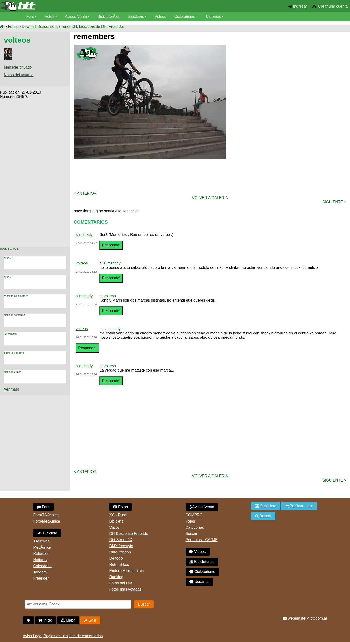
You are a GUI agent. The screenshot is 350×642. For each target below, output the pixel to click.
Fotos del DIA (121, 583)
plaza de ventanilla (14, 315)
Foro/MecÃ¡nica (46, 521)
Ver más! (11, 389)
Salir (90, 620)
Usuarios (213, 17)
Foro (30, 17)
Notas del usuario (19, 75)
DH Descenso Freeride (128, 534)
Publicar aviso (299, 506)
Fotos (49, 17)
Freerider (41, 578)
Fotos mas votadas (125, 589)
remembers (10, 333)
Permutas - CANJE (202, 540)
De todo (116, 558)
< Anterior (85, 193)
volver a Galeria (210, 198)
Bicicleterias (202, 562)
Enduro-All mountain (126, 571)
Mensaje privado (18, 67)
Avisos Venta (76, 17)
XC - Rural (118, 515)
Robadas (41, 554)
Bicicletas (136, 17)
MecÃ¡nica (42, 547)
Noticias (40, 560)
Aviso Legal (32, 636)
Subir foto (265, 506)
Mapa (68, 620)
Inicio (45, 620)
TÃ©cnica (41, 541)
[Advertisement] (35, 170)
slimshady (84, 235)
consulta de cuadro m (16, 295)
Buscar (191, 534)
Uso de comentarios (86, 636)
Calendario (42, 566)
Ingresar (300, 6)
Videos (160, 17)
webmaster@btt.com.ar (305, 618)
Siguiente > (334, 202)
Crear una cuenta (333, 6)
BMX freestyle (121, 546)
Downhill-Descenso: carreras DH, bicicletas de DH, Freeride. (73, 27)
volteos (82, 263)
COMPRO (194, 515)
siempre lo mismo (14, 352)
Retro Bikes (119, 564)
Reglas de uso (55, 636)
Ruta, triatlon (120, 552)
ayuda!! (8, 257)
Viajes (114, 527)
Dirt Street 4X (120, 540)
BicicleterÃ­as (108, 17)
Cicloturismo (184, 17)
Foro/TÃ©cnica (46, 515)
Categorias (195, 527)
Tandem (40, 572)
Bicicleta (47, 533)
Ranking (116, 577)
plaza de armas (12, 371)
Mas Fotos (9, 248)
